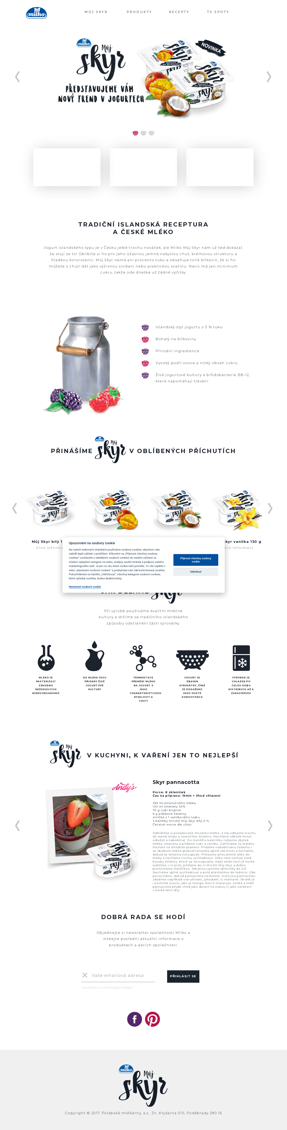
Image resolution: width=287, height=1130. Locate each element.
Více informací (52, 548)
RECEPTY (179, 12)
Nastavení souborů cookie (85, 586)
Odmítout (195, 571)
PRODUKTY (139, 12)
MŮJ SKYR (96, 12)
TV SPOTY (218, 12)
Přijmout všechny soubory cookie (195, 560)
